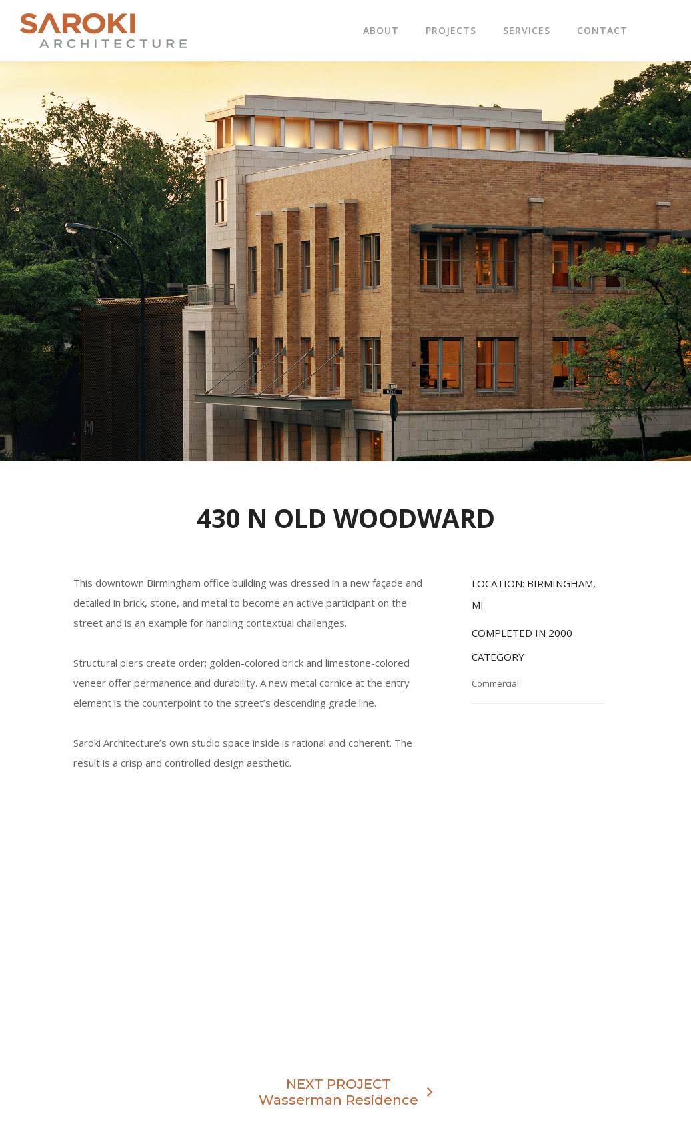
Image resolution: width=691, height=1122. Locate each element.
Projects (451, 30)
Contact (602, 30)
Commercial (495, 683)
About (381, 30)
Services (526, 30)
